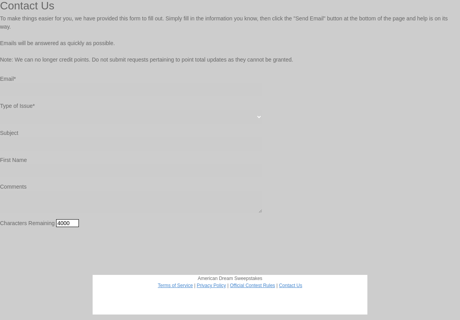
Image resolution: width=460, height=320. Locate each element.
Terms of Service (175, 285)
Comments (13, 187)
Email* (8, 79)
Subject (9, 133)
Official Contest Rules (252, 285)
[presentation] (59, 248)
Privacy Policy (211, 285)
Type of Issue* (17, 106)
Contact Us (290, 285)
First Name (13, 160)
